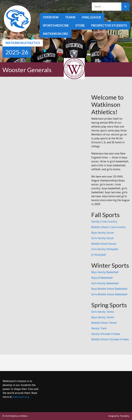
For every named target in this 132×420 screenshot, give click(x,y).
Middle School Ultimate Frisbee (110, 339)
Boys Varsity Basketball (105, 272)
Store (80, 25)
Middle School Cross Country (108, 227)
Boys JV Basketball (102, 277)
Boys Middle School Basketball (109, 288)
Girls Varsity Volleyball (104, 249)
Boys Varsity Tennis (102, 317)
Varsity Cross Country (104, 221)
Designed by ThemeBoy (118, 416)
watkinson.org (55, 33)
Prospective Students (109, 25)
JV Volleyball (98, 254)
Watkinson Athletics (22, 43)
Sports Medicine (56, 25)
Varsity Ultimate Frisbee (105, 334)
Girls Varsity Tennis (102, 311)
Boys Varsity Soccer (102, 232)
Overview (51, 17)
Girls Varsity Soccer (102, 238)
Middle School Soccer (103, 243)
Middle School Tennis (104, 322)
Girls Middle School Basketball (109, 294)
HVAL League (91, 17)
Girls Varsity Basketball (105, 283)
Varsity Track (99, 328)
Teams (70, 17)
